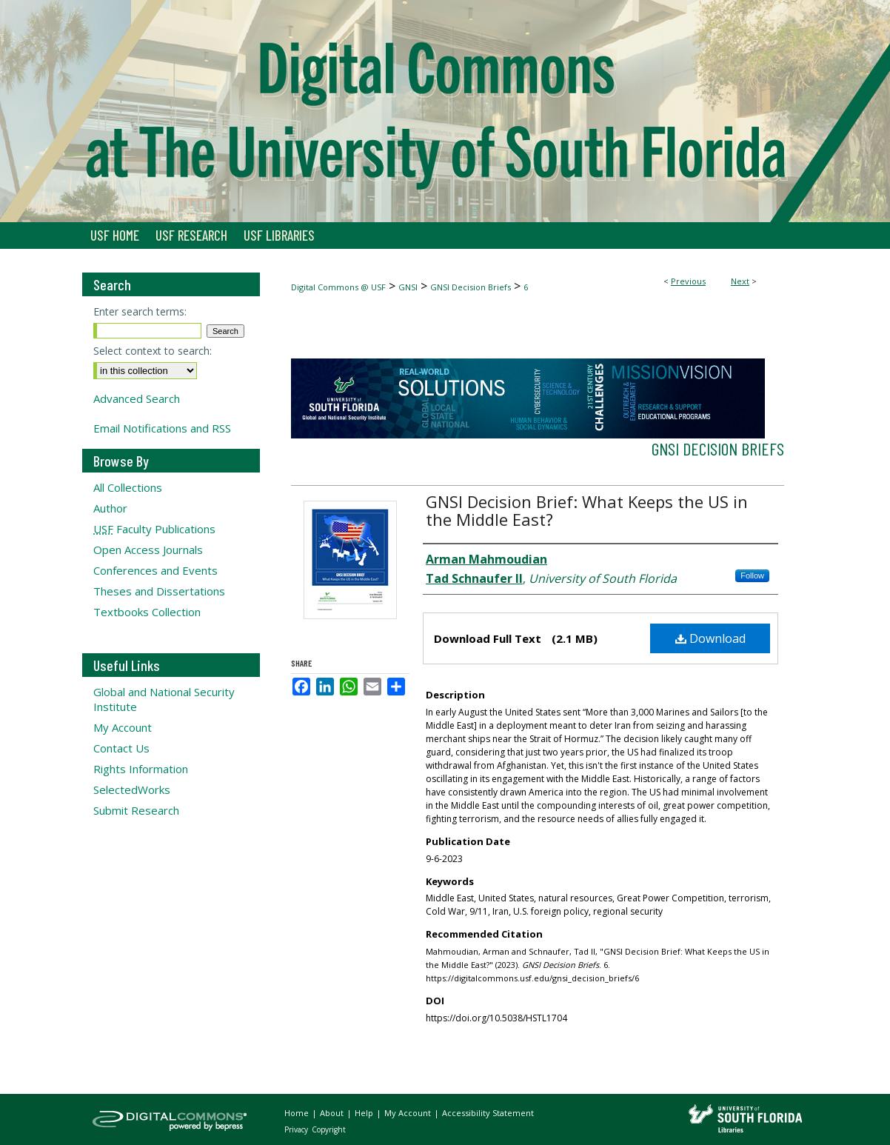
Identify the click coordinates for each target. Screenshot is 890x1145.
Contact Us (121, 748)
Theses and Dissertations (159, 591)
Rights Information (140, 768)
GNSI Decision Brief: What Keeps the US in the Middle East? (587, 510)
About (333, 1112)
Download (710, 638)
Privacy (297, 1129)
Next (740, 281)
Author (110, 508)
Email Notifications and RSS (162, 428)
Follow (752, 575)
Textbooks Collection (147, 611)
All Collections (127, 487)
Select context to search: (152, 351)
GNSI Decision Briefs (470, 287)
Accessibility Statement (488, 1112)
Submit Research (136, 810)
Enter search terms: (140, 311)
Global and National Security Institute (164, 699)
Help (365, 1112)
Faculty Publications (154, 528)
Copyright (329, 1129)
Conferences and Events (155, 570)
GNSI (408, 287)
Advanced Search (136, 398)
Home (297, 1112)
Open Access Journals (148, 549)
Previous (688, 281)
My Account (122, 727)
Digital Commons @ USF (338, 287)
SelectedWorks (131, 789)
